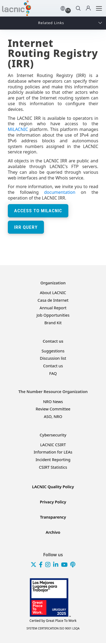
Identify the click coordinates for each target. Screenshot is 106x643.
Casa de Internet (53, 300)
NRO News (53, 402)
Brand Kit (53, 323)
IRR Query (26, 227)
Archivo (53, 532)
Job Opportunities (53, 315)
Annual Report (53, 308)
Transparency (53, 517)
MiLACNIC (18, 129)
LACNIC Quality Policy (53, 486)
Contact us (53, 366)
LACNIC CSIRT (53, 445)
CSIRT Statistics (53, 467)
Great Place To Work (53, 620)
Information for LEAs (53, 452)
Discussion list (53, 358)
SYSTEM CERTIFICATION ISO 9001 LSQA (53, 628)
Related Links (51, 22)
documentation (59, 192)
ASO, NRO (53, 416)
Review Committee (53, 409)
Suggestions (52, 351)
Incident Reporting (53, 460)
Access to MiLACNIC (38, 210)
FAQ (53, 373)
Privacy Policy (53, 501)
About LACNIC (53, 293)
